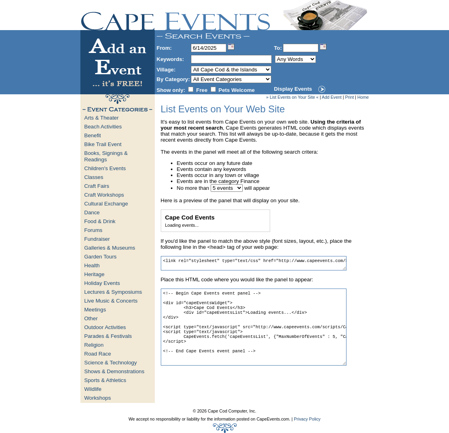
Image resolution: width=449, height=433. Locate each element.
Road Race (97, 354)
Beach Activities (103, 127)
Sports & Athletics (105, 380)
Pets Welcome (237, 90)
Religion (94, 345)
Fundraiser (97, 239)
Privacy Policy (307, 419)
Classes (93, 177)
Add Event (332, 97)
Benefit (92, 135)
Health (92, 265)
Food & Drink (100, 221)
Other (91, 318)
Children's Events (105, 168)
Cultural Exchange (106, 204)
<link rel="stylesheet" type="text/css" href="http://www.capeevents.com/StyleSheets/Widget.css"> (253, 263)
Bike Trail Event (103, 144)
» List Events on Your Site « (292, 97)
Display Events (293, 89)
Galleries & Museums (109, 248)
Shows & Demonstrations (114, 371)
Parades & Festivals (108, 336)
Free (201, 90)
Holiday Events (102, 283)
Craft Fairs (96, 186)
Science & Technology (110, 363)
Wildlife (93, 389)
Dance (92, 212)
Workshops (97, 398)
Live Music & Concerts (111, 301)
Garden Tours (100, 257)
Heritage (94, 274)
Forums (93, 230)
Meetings (95, 310)
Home (363, 97)
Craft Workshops (104, 195)
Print (349, 97)
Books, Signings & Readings (106, 156)
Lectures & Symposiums (113, 292)
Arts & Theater (101, 118)
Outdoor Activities (105, 327)
